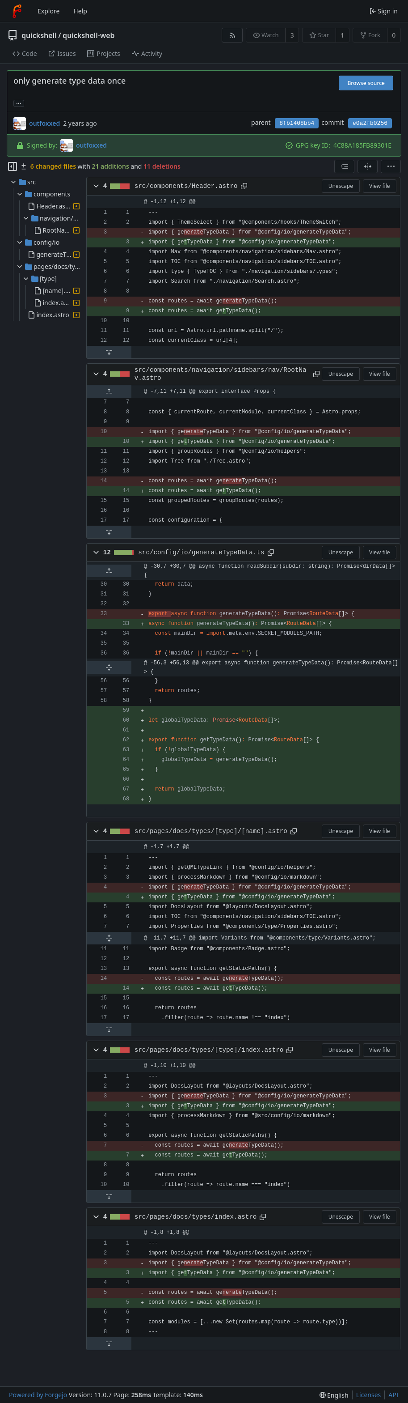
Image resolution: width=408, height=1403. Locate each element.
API (393, 1394)
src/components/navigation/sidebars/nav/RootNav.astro (221, 374)
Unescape (340, 186)
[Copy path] (244, 186)
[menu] (391, 166)
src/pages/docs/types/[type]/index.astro (209, 1050)
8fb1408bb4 (296, 123)
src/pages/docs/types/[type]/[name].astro (211, 831)
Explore (48, 11)
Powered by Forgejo (38, 1394)
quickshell (39, 35)
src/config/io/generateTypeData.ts (201, 552)
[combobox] (344, 166)
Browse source (366, 83)
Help (80, 11)
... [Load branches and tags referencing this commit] (18, 103)
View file (379, 186)
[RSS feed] (232, 35)
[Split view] (368, 166)
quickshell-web (88, 35)
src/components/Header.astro (186, 186)
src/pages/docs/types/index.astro (196, 1216)
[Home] (16, 11)
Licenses (368, 1394)
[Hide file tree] (12, 166)
